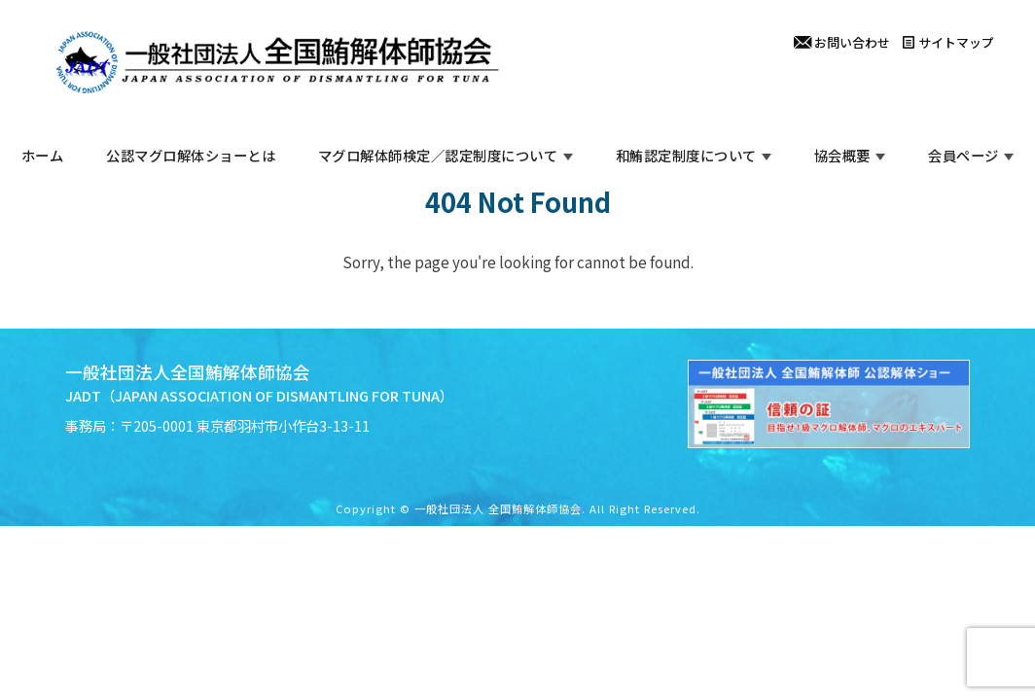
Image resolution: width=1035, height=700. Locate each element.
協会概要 (842, 155)
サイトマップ (948, 42)
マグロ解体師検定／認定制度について (438, 155)
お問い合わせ (842, 42)
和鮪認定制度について (686, 155)
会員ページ (963, 155)
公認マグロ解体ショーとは (190, 155)
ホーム (42, 155)
